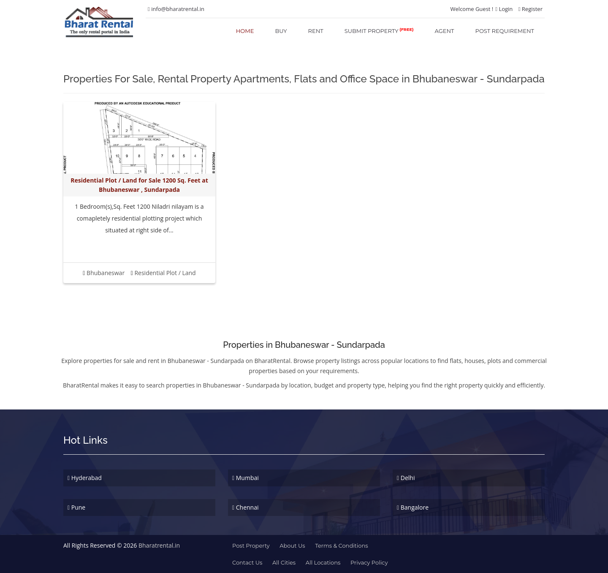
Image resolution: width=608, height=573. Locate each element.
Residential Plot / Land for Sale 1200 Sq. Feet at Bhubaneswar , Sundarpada (139, 185)
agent (444, 30)
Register (530, 9)
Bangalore (413, 507)
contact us (247, 562)
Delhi (406, 478)
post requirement (504, 30)
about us (292, 545)
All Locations (323, 562)
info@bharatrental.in (176, 9)
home (245, 30)
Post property (251, 545)
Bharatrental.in (159, 545)
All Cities (284, 562)
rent (315, 30)
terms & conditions (341, 545)
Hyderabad (85, 478)
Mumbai (245, 478)
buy (281, 30)
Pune (76, 507)
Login (504, 9)
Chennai (245, 507)
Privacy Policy (369, 562)
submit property (379, 30)
